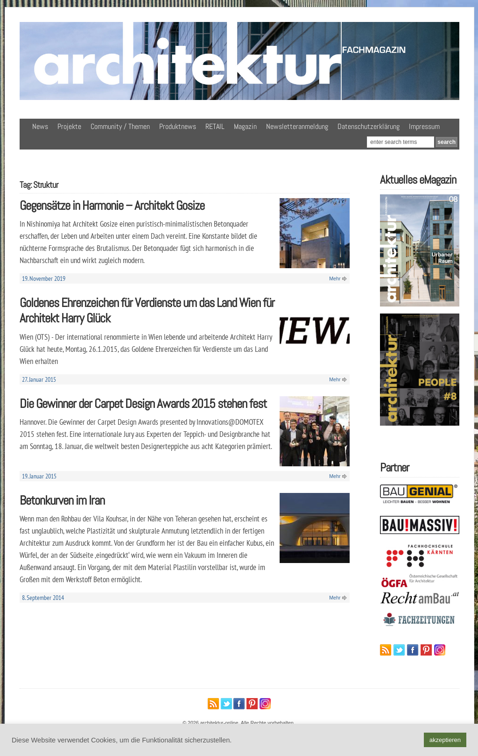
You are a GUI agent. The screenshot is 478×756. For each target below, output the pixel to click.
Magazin (245, 126)
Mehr (334, 278)
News (40, 126)
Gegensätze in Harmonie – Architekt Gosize (112, 205)
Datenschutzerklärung (368, 126)
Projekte (69, 126)
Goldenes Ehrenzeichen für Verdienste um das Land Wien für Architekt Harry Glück (147, 310)
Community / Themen (120, 126)
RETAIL (215, 126)
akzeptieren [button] (445, 739)
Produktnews (177, 126)
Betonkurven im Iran (62, 500)
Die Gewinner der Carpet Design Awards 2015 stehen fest (143, 403)
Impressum (424, 126)
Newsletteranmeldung (297, 126)
